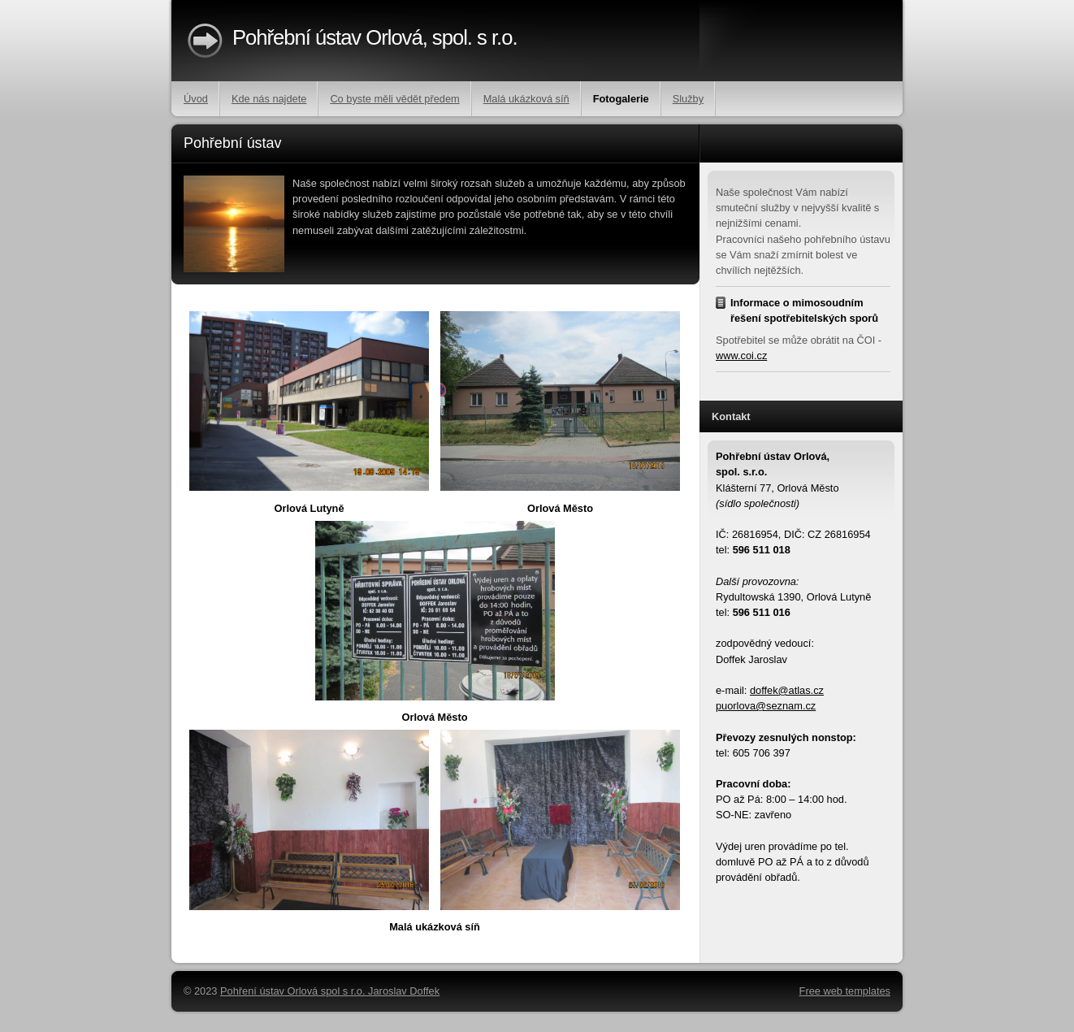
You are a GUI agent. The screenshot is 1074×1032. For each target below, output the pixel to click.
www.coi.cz (741, 355)
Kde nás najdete (269, 99)
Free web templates (844, 991)
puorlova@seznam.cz (766, 706)
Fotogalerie (621, 99)
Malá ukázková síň (526, 99)
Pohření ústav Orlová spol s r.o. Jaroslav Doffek (330, 991)
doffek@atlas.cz (787, 690)
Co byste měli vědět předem (394, 99)
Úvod (196, 99)
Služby (688, 99)
